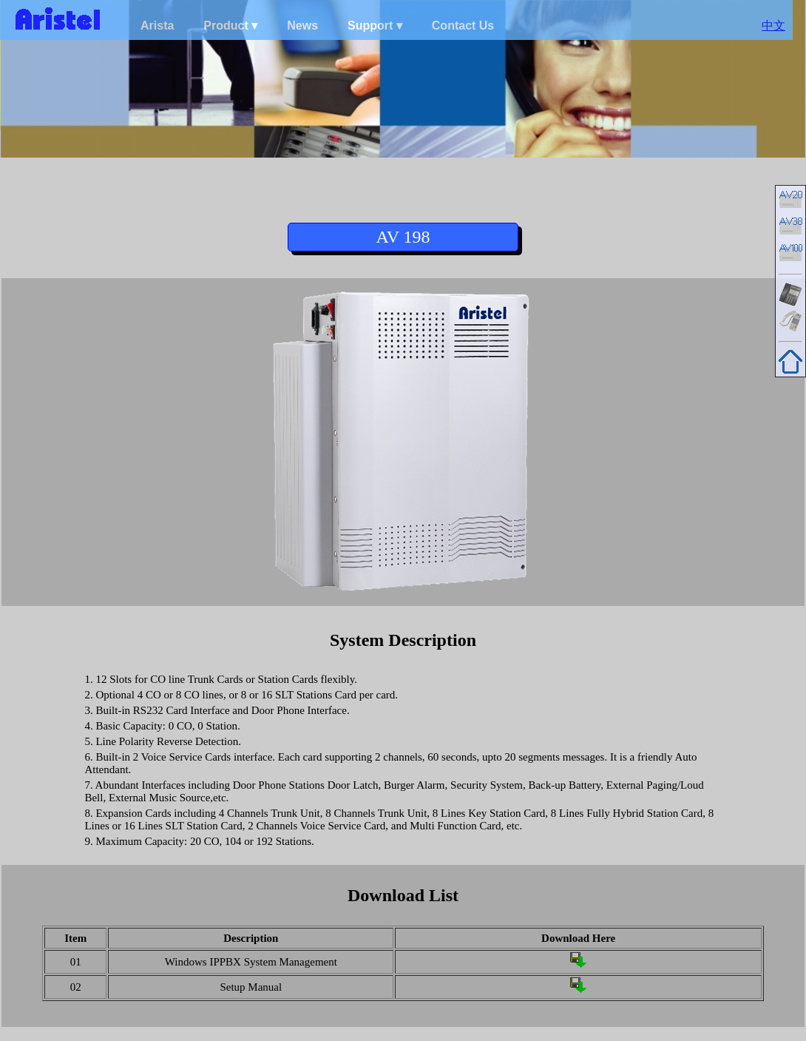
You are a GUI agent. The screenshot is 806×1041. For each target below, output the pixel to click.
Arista (157, 25)
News (302, 25)
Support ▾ (375, 25)
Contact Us (463, 25)
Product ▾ (230, 25)
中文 (773, 25)
